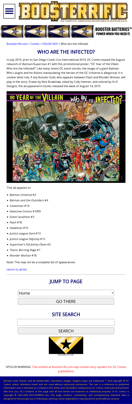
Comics (35, 44)
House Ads (50, 44)
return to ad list (17, 269)
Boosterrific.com (17, 44)
